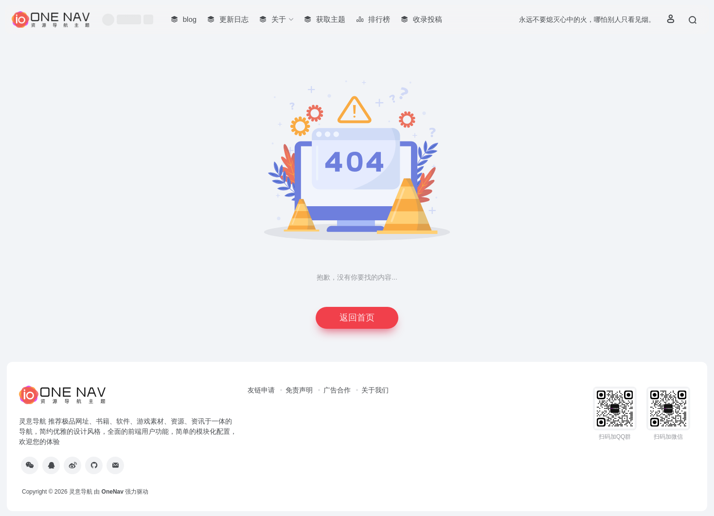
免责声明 (299, 390)
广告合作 (337, 390)
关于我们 (375, 390)
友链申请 (261, 390)
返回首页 (357, 317)
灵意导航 (80, 491)
